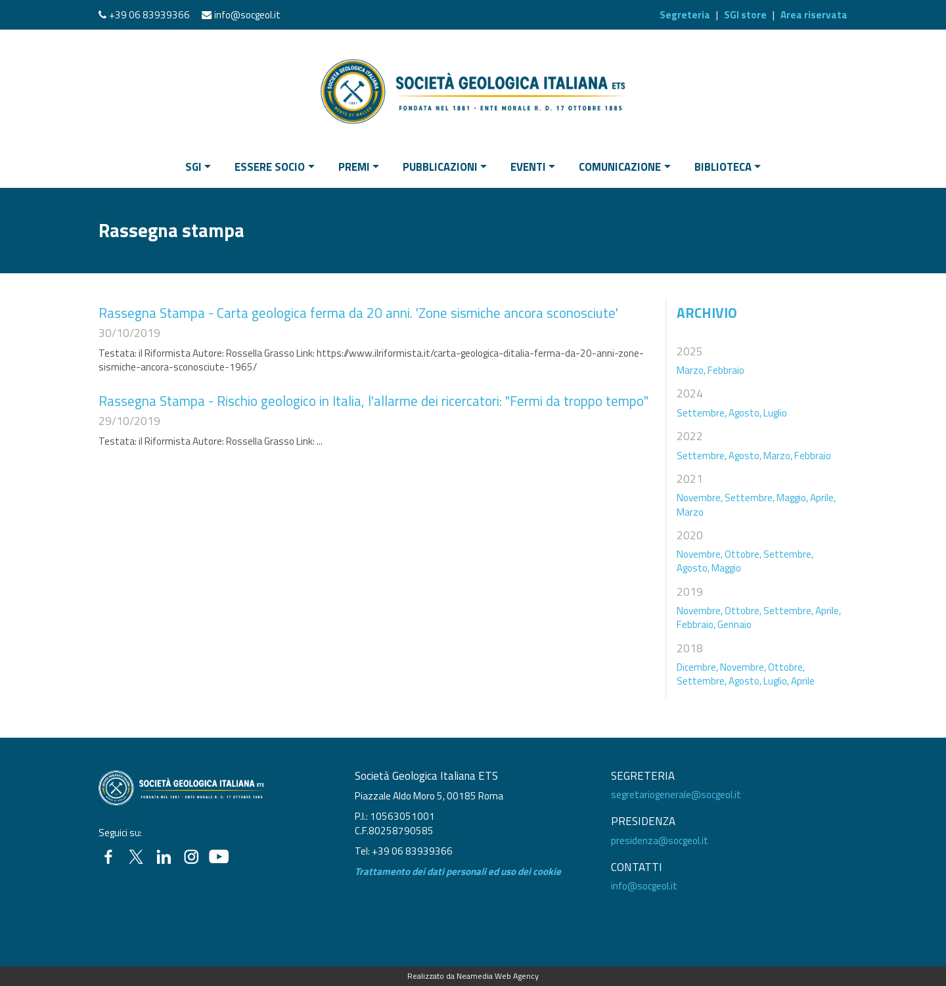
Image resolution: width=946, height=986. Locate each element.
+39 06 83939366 (149, 14)
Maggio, (792, 497)
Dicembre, (697, 667)
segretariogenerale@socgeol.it (676, 794)
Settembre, (702, 412)
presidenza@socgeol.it (659, 840)
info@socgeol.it (247, 14)
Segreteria (685, 14)
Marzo (690, 512)
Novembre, (700, 497)
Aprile (803, 680)
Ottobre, (743, 554)
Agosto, (745, 412)
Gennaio (734, 624)
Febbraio (726, 370)
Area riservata (813, 14)
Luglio (775, 412)
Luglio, (776, 680)
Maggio (726, 567)
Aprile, (823, 497)
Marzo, (691, 370)
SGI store (745, 14)
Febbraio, (696, 624)
